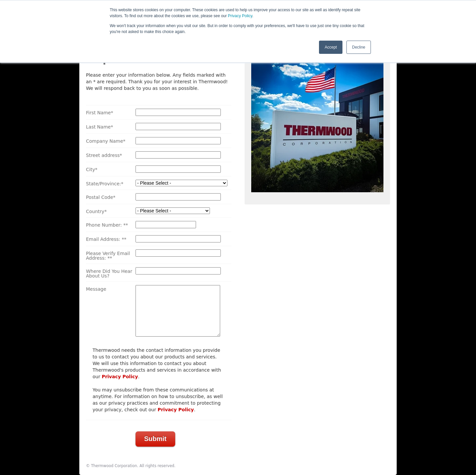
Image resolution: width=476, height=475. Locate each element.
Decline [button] (358, 47)
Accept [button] (331, 47)
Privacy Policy (240, 16)
